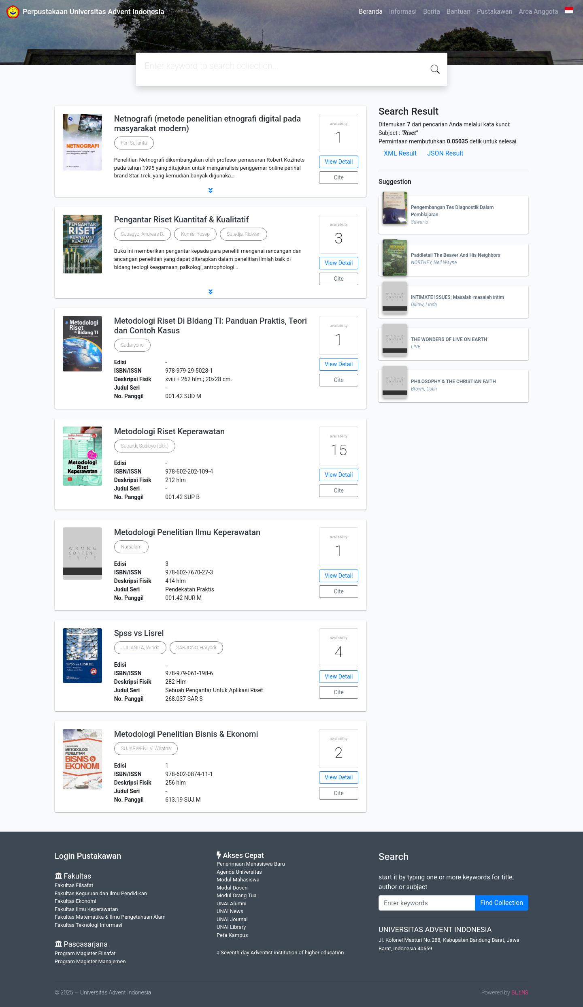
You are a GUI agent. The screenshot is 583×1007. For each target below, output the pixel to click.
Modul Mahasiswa (238, 880)
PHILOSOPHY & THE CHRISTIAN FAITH (453, 381)
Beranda (371, 11)
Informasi (403, 11)
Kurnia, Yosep (195, 234)
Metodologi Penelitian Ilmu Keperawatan (187, 532)
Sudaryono (132, 345)
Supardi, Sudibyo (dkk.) (145, 446)
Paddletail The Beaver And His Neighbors (455, 255)
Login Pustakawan (88, 856)
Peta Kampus (232, 935)
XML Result (400, 153)
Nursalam (131, 547)
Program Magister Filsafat (85, 953)
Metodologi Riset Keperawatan (169, 431)
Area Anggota (538, 11)
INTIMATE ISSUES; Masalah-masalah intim (457, 297)
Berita (431, 11)
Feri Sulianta (134, 143)
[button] (210, 190)
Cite (339, 177)
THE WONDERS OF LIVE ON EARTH (449, 339)
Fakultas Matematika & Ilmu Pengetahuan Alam (110, 917)
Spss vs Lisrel (139, 633)
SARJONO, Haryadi (196, 648)
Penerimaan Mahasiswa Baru (251, 864)
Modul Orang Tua (237, 895)
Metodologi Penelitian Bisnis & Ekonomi (186, 734)
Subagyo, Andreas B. (142, 234)
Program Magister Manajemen (90, 961)
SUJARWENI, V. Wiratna (146, 748)
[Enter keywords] (427, 903)
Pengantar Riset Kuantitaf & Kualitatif (181, 219)
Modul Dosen (232, 888)
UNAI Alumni (232, 903)
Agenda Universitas (239, 872)
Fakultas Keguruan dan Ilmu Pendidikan (101, 893)
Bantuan (458, 11)
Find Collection (501, 903)
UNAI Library (231, 927)
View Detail (339, 161)
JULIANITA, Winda (140, 648)
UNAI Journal (232, 919)
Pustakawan (494, 11)
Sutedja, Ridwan (243, 234)
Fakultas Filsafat (74, 885)
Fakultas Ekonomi (75, 901)
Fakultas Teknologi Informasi (88, 925)
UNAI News (230, 911)
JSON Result (445, 153)
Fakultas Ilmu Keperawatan (86, 909)
